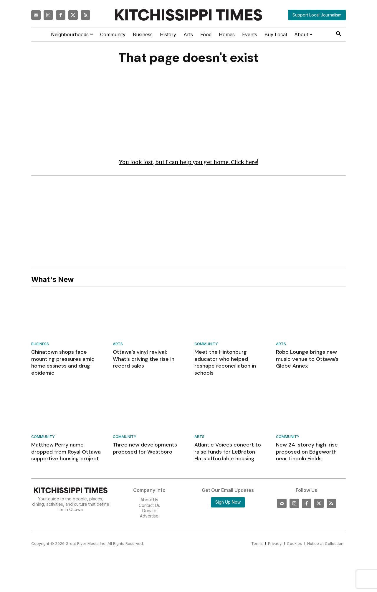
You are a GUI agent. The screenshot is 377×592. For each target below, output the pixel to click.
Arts (118, 346)
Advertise (149, 517)
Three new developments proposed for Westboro (145, 450)
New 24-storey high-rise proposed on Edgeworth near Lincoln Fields (307, 453)
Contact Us (149, 506)
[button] (339, 34)
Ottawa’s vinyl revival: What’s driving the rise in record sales (143, 360)
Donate (149, 512)
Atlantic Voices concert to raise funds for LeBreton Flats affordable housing (227, 453)
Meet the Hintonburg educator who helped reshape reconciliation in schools (225, 364)
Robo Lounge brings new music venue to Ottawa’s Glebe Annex (307, 360)
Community (206, 346)
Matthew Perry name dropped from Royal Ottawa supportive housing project (66, 453)
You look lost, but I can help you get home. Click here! (188, 163)
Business (40, 346)
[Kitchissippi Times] (188, 15)
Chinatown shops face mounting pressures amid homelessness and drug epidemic (63, 364)
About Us (149, 501)
